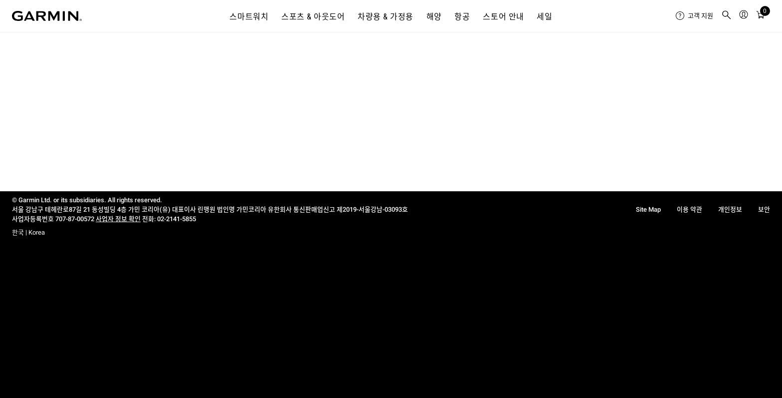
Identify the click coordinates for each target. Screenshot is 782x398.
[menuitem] (694, 16)
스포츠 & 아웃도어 (313, 16)
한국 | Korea (28, 232)
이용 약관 (689, 209)
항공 (462, 16)
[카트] (760, 16)
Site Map (648, 209)
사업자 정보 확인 (118, 219)
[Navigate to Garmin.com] (47, 16)
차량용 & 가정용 (385, 16)
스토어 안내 (503, 16)
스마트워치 (248, 16)
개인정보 (730, 209)
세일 (544, 16)
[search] (726, 15)
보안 (764, 209)
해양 (434, 16)
